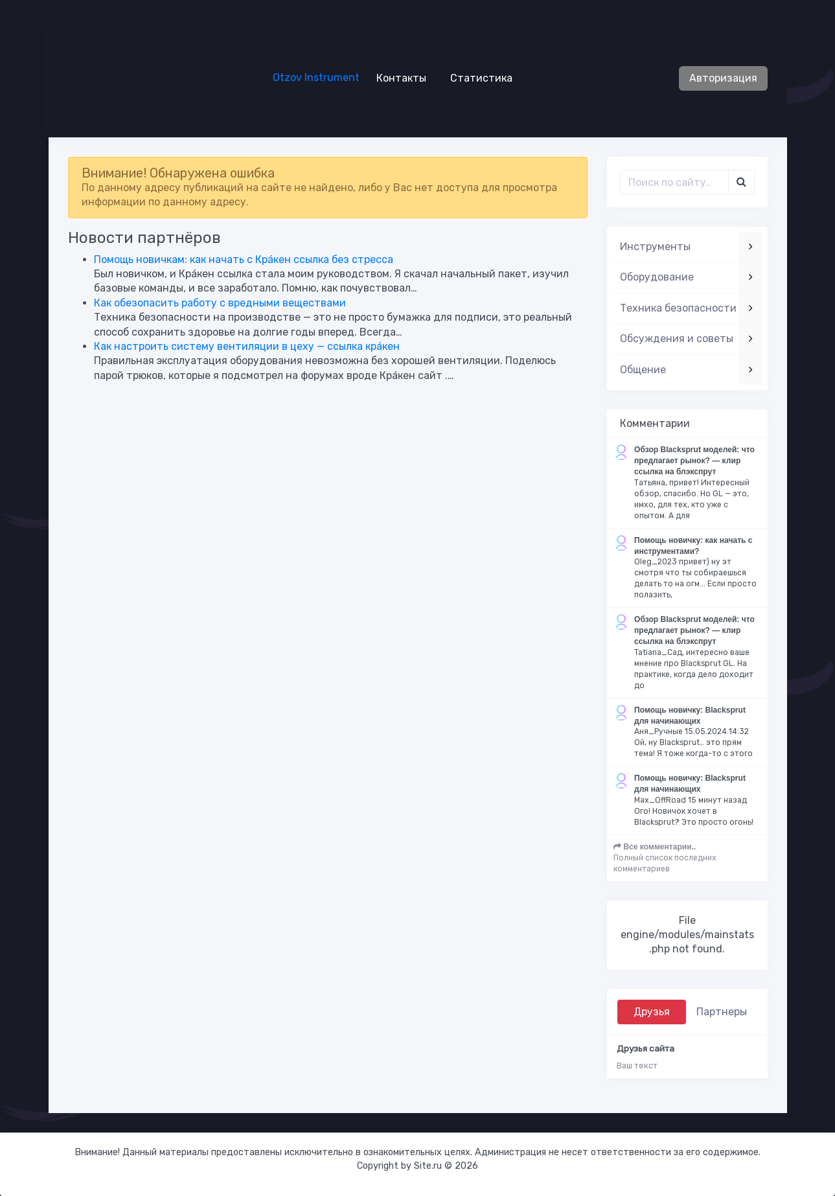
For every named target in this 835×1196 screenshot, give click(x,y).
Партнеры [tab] (721, 1012)
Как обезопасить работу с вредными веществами (220, 303)
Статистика (476, 77)
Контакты (396, 77)
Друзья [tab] (652, 1012)
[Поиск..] (674, 182)
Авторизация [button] (723, 78)
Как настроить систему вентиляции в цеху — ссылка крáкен (247, 346)
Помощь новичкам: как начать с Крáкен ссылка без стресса (243, 259)
